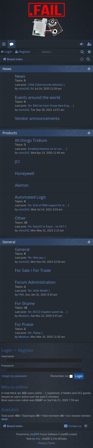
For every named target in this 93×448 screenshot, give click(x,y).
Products (9, 133)
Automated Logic (30, 197)
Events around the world (37, 97)
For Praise (24, 324)
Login (8, 52)
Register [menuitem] (90, 45)
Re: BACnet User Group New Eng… (50, 105)
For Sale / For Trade (33, 270)
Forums (12, 45)
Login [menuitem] (82, 45)
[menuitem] (88, 59)
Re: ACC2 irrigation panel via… (47, 311)
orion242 (24, 88)
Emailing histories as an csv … (46, 148)
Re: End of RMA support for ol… (47, 205)
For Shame (25, 303)
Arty (38, 438)
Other (20, 218)
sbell (4, 419)
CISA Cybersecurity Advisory (45, 84)
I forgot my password (14, 375)
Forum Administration (35, 282)
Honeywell (24, 173)
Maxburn (24, 315)
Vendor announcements (37, 118)
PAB (21, 294)
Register (24, 52)
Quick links (5, 45)
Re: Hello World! (38, 290)
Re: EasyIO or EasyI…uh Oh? (46, 226)
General (8, 242)
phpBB (33, 434)
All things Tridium (31, 140)
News (6, 68)
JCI (17, 161)
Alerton (22, 185)
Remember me (62, 376)
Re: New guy (36, 257)
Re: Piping (34, 332)
